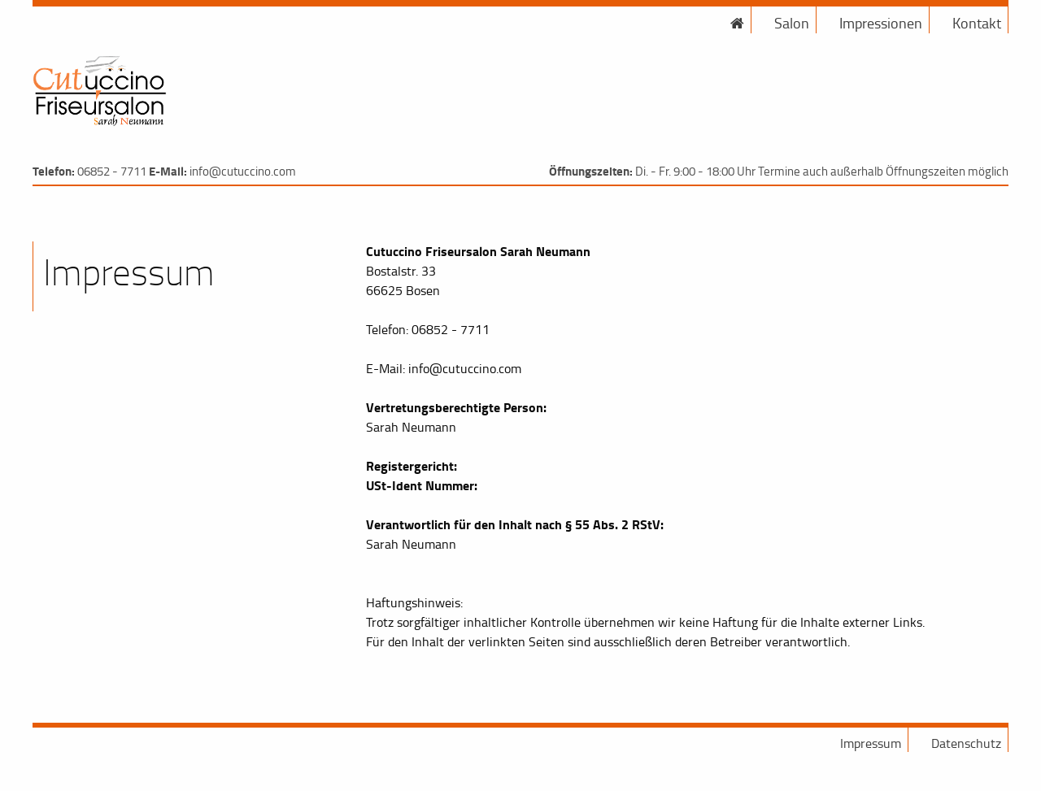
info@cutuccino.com (242, 171)
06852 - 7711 (111, 171)
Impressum (870, 743)
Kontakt (976, 23)
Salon (791, 23)
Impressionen (880, 23)
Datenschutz (966, 743)
